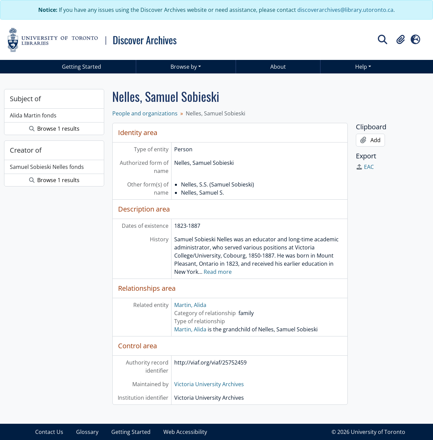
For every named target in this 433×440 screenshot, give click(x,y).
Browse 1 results (54, 128)
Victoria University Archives (209, 384)
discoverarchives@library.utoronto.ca (345, 10)
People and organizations (145, 113)
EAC (365, 167)
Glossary (87, 432)
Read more (218, 272)
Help (361, 66)
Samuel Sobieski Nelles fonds (47, 167)
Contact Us (49, 432)
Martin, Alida (190, 305)
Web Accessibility (185, 432)
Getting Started (81, 66)
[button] (400, 39)
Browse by (183, 66)
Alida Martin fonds (33, 115)
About (278, 66)
